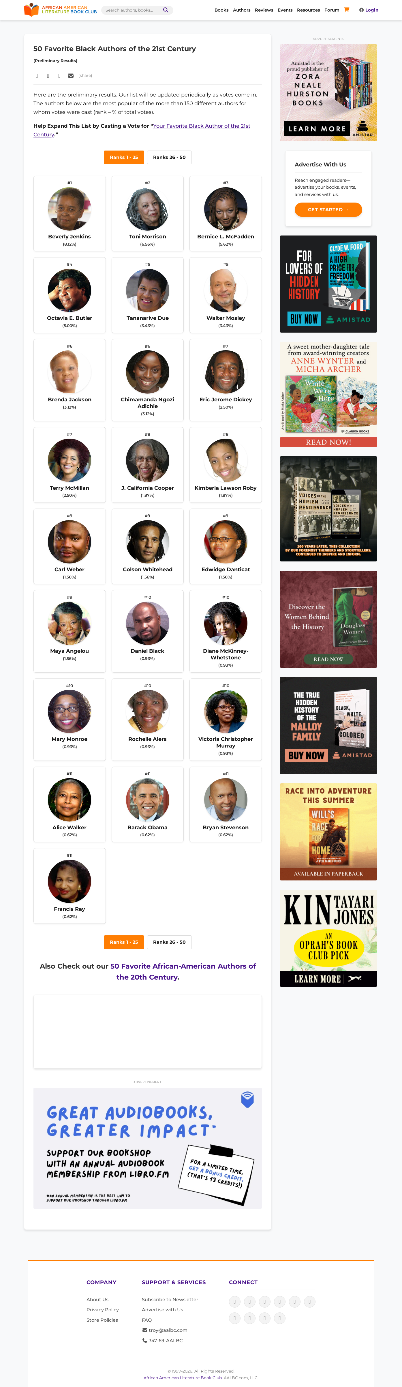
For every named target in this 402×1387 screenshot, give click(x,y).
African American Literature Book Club (183, 1377)
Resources (308, 10)
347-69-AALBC (162, 1340)
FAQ (147, 1320)
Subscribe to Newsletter (170, 1299)
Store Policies (102, 1320)
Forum (331, 10)
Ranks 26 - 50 (169, 157)
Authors (242, 10)
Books (222, 10)
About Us (97, 1299)
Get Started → (328, 209)
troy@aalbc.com (164, 1330)
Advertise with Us (162, 1309)
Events (285, 10)
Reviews (264, 10)
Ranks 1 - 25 (124, 157)
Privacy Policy (103, 1309)
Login (368, 10)
